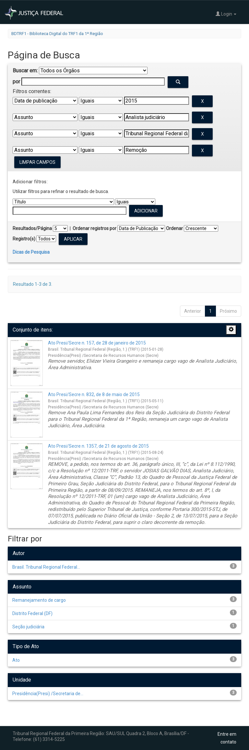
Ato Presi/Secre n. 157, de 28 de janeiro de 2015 (97, 342)
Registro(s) (24, 238)
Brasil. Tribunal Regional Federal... (46, 567)
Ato (16, 660)
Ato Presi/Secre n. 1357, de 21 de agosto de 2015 (98, 446)
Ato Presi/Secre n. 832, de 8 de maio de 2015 (94, 394)
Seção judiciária (28, 626)
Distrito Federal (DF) (32, 613)
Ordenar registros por (94, 228)
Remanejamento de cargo (39, 600)
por (16, 82)
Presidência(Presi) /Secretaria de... (47, 693)
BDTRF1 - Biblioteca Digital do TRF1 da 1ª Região (57, 33)
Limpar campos (37, 162)
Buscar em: (25, 70)
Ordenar (174, 228)
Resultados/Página (32, 228)
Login (226, 14)
